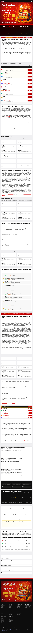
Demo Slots (2, 613)
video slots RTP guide (10, 194)
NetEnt (10, 607)
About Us (10, 617)
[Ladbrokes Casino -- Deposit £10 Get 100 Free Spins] (16, 13)
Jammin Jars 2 (7, 300)
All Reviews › (18, 614)
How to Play (2, 619)
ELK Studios (10, 613)
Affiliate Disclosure (11, 620)
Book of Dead (6, 304)
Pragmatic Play (10, 605)
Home (7, 631)
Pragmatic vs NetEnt (27, 606)
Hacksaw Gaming (11, 608)
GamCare (29, 498)
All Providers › (10, 614)
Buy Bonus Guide (3, 622)
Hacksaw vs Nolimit (27, 607)
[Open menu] (31, 1)
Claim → (30, 408)
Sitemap (10, 622)
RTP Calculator (2, 620)
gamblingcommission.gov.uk (4, 630)
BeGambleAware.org (4, 403)
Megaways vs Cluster (27, 608)
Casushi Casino (19, 613)
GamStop (3, 133)
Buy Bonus (2, 606)
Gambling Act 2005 (28, 129)
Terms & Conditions (11, 619)
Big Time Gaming (7, 116)
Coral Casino (18, 606)
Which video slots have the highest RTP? (6, 560)
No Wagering (2, 612)
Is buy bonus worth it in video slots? (6, 565)
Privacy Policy (10, 618)
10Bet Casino (18, 607)
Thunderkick (10, 612)
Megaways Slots (3, 605)
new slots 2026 (23, 440)
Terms (11, 631)
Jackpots (2, 608)
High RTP (2, 607)
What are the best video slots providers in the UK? (8, 570)
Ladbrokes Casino (19, 605)
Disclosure (13, 631)
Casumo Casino (19, 608)
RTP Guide (2, 617)
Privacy (9, 631)
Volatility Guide (2, 618)
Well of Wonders (7, 296)
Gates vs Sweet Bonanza (28, 605)
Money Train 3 (6, 281)
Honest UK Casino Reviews (8, 313)
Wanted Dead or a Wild (8, 277)
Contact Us (10, 621)
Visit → (30, 73)
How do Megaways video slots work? (6, 572)
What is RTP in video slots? (5, 558)
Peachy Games (19, 612)
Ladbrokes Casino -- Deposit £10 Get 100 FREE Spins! (13, 37)
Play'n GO (10, 606)
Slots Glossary (2, 621)
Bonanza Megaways (7, 285)
